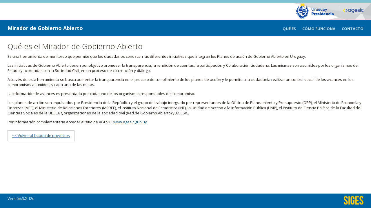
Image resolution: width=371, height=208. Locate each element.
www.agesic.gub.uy (130, 122)
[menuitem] (292, 28)
